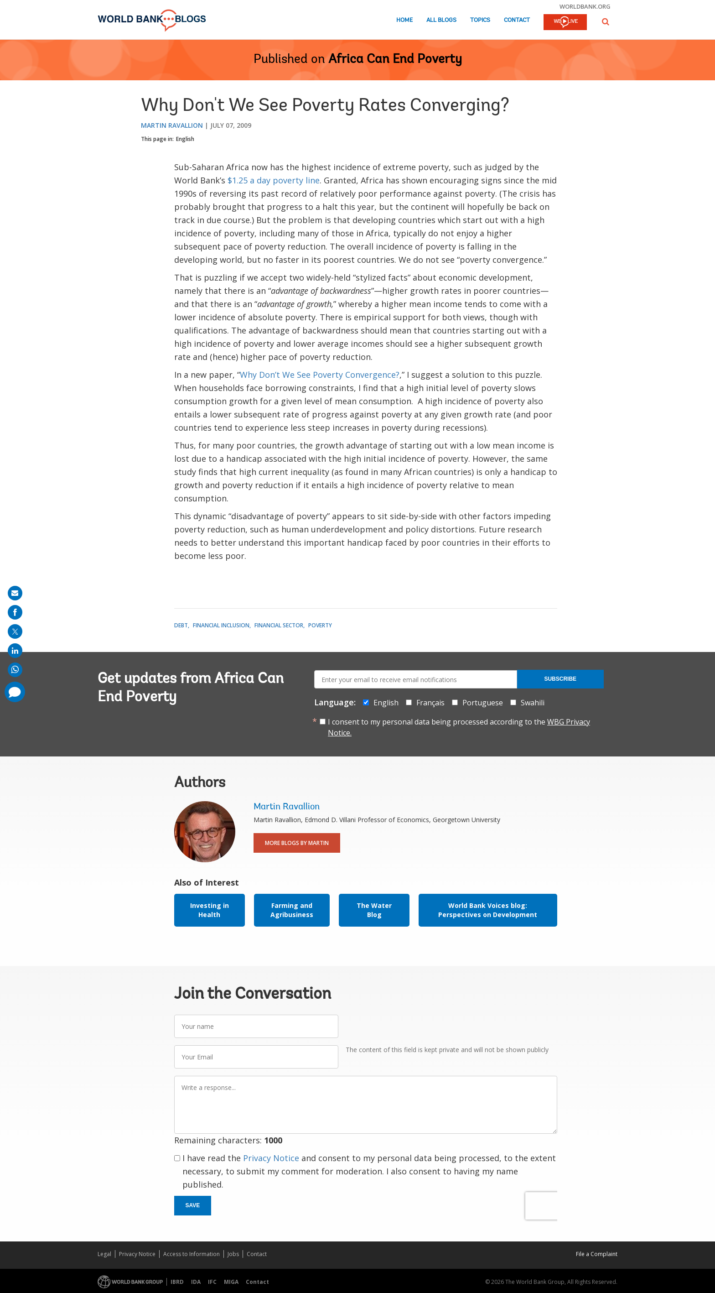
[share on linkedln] (15, 650)
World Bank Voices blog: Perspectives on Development (487, 910)
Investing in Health (209, 910)
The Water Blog (374, 910)
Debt (181, 625)
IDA (196, 1282)
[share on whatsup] (15, 669)
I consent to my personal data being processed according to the (459, 727)
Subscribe (560, 679)
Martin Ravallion (172, 125)
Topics (480, 20)
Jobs (233, 1254)
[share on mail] (15, 593)
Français (430, 703)
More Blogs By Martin (297, 843)
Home (404, 20)
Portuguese (482, 703)
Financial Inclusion (221, 625)
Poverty (320, 625)
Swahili (532, 703)
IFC (212, 1282)
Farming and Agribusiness (291, 910)
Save (193, 1205)
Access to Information (191, 1254)
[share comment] (15, 692)
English (185, 139)
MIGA (231, 1282)
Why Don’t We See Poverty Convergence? (319, 374)
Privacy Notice (271, 1157)
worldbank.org (585, 6)
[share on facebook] (15, 612)
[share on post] (15, 631)
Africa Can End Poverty (395, 59)
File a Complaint (596, 1254)
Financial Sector (278, 625)
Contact (517, 20)
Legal (104, 1254)
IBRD (177, 1282)
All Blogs (441, 20)
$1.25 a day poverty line (274, 180)
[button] (605, 22)
